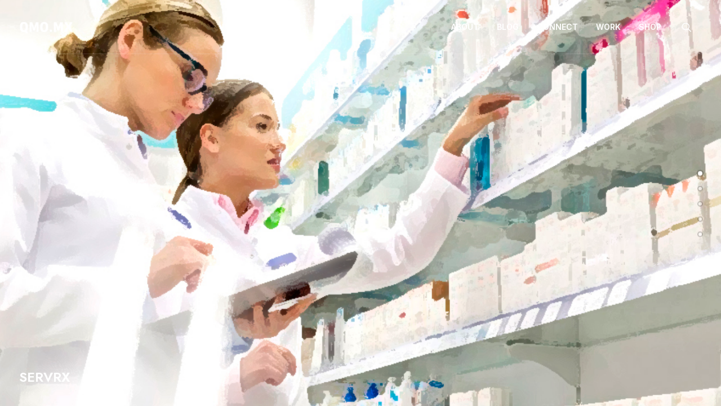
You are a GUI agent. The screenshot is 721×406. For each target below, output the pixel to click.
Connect (557, 27)
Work (608, 27)
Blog (508, 27)
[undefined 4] (700, 234)
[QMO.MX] (46, 27)
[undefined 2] (700, 204)
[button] (692, 27)
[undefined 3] (700, 219)
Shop (650, 27)
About (465, 27)
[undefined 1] (700, 188)
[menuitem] (465, 27)
